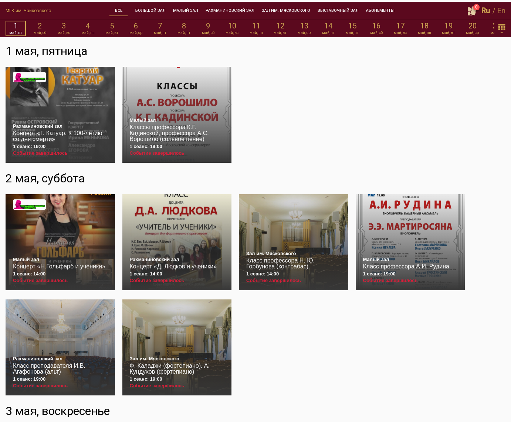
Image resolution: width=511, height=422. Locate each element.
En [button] (501, 8)
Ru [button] (485, 8)
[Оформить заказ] (472, 8)
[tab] (118, 8)
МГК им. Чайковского (28, 8)
